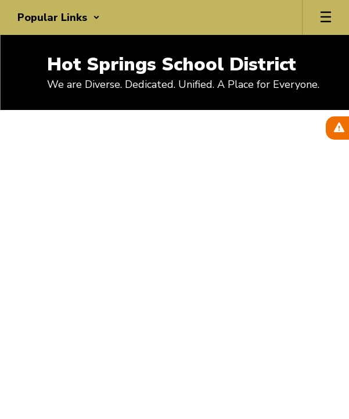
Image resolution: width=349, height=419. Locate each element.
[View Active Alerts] (337, 128)
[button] (58, 17)
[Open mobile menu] (326, 17)
